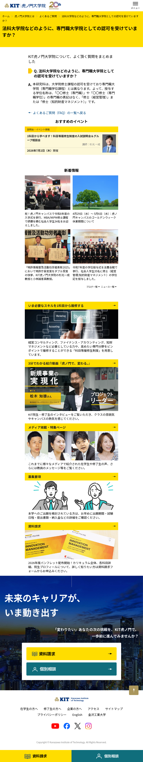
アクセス (93, 709)
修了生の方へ (52, 709)
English (77, 714)
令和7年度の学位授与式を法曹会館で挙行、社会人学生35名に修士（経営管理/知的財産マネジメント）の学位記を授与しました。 (95, 273)
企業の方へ (74, 709)
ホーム (6, 16)
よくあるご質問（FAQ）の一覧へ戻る (59, 112)
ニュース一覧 (108, 286)
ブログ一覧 (92, 286)
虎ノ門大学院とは (25, 16)
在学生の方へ (29, 709)
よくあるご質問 (48, 16)
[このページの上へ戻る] (133, 690)
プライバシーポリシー (52, 714)
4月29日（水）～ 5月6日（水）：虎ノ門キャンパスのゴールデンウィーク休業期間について (95, 217)
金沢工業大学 (97, 714)
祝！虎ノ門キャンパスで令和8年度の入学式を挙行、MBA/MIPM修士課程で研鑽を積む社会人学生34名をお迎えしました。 (47, 219)
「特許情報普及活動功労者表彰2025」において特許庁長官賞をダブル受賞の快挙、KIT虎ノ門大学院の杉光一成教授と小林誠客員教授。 (47, 273)
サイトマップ (114, 709)
